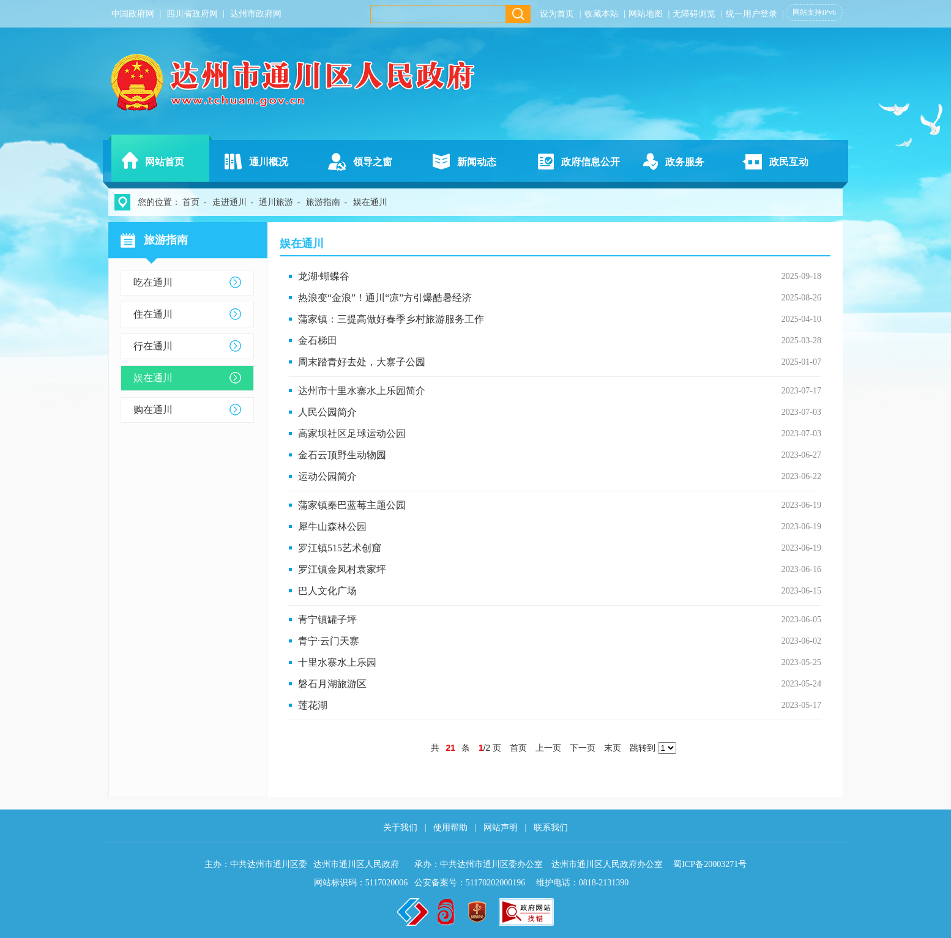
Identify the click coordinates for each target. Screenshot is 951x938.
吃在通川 (153, 282)
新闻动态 (476, 162)
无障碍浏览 (694, 13)
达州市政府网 (256, 13)
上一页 (548, 748)
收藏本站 (601, 13)
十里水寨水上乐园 (337, 662)
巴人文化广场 (327, 591)
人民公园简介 (327, 412)
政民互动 (788, 162)
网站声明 (500, 827)
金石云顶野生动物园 (342, 455)
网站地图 (645, 13)
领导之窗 (372, 162)
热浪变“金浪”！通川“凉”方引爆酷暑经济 (385, 297)
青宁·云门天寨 (328, 641)
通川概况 (268, 162)
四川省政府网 (192, 13)
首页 (191, 202)
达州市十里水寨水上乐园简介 (361, 390)
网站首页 (164, 162)
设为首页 (557, 13)
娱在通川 (153, 378)
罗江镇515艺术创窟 (339, 548)
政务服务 (684, 162)
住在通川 (153, 314)
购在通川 (153, 409)
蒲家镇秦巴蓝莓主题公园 (352, 505)
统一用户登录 (751, 13)
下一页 (582, 748)
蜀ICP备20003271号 (710, 864)
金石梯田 (317, 340)
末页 (612, 748)
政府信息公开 (590, 162)
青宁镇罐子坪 (327, 619)
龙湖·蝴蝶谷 (323, 276)
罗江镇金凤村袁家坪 (342, 569)
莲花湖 (312, 705)
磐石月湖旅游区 (332, 684)
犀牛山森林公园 (332, 526)
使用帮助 (450, 827)
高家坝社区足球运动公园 (352, 433)
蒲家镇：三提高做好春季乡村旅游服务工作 (391, 319)
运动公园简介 (327, 476)
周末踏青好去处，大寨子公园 (361, 362)
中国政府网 (132, 13)
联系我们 (551, 827)
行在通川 (153, 346)
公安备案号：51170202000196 (469, 882)
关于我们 (400, 827)
